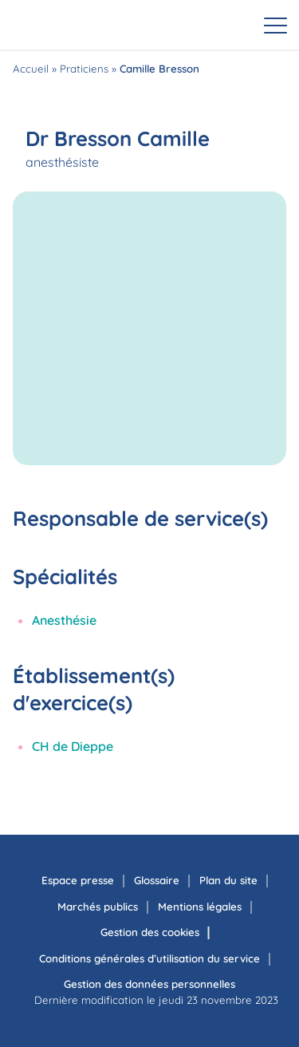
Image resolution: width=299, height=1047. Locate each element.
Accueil (31, 68)
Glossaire (156, 880)
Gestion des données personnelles (149, 984)
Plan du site (228, 880)
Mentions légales (200, 906)
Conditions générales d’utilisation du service (149, 958)
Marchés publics (97, 906)
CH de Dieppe (72, 746)
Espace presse (77, 880)
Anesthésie (64, 620)
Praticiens (84, 68)
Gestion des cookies (149, 932)
